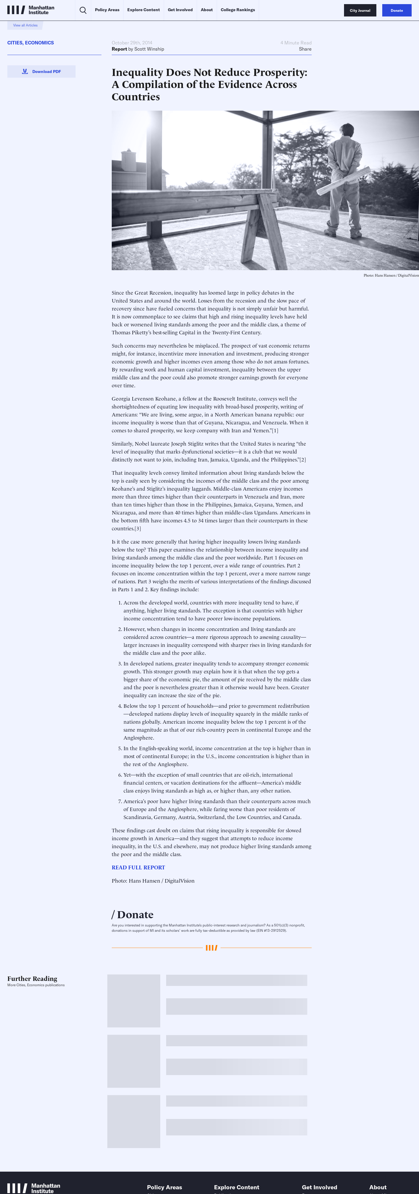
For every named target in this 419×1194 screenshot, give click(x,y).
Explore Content (143, 9)
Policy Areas (107, 9)
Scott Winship (149, 49)
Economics (39, 43)
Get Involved (180, 9)
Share (305, 49)
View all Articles (25, 25)
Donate (135, 913)
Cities (14, 43)
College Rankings (238, 9)
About (207, 9)
